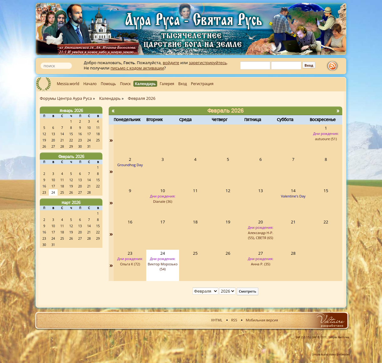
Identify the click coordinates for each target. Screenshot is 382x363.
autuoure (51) (326, 138)
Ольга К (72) (130, 264)
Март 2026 (71, 202)
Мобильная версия (262, 320)
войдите (171, 62)
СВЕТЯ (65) (264, 237)
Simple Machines (338, 337)
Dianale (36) (162, 201)
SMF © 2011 (319, 337)
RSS (234, 320)
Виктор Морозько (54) (163, 267)
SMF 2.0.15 (302, 337)
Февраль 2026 (71, 156)
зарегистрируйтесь (208, 62)
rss (334, 66)
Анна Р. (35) (260, 264)
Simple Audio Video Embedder (330, 354)
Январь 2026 (71, 110)
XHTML (216, 320)
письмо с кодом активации (137, 68)
